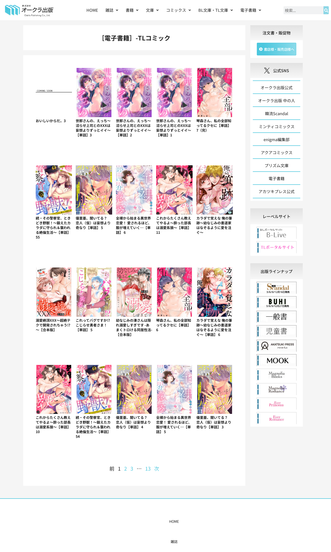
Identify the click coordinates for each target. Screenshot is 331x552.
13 (148, 468)
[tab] (276, 218)
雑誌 (111, 10)
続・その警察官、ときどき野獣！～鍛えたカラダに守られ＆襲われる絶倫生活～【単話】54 (93, 427)
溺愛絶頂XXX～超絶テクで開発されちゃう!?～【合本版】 (53, 325)
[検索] (326, 10)
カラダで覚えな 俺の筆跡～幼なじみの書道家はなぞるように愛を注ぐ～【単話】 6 (214, 327)
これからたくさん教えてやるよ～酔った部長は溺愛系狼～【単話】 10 (53, 424)
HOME (92, 10)
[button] (112, 10)
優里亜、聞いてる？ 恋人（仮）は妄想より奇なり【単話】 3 (213, 422)
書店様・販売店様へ (187, 521)
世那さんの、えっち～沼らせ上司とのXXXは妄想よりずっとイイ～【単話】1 (173, 127)
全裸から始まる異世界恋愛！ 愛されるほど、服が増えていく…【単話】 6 (133, 225)
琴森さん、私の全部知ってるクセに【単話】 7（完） (213, 125)
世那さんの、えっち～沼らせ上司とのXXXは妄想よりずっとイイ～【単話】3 (93, 127)
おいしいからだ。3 (51, 120)
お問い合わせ (242, 521)
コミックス (178, 10)
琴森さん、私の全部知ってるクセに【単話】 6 (173, 325)
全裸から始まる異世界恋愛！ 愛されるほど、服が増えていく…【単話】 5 (174, 424)
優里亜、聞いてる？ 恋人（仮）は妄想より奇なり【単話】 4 (133, 422)
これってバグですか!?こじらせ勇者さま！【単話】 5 (93, 325)
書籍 (132, 10)
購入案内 (157, 521)
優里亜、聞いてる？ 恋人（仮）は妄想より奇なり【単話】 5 (93, 223)
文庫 (152, 10)
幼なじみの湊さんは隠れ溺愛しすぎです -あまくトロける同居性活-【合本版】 (134, 327)
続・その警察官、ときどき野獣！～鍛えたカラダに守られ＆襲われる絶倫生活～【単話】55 (53, 228)
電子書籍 (250, 10)
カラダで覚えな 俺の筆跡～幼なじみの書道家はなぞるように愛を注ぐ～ (214, 225)
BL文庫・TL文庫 (215, 10)
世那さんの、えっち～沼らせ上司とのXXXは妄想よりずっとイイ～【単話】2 (133, 127)
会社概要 (217, 521)
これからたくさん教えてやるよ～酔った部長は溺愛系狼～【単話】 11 (173, 225)
